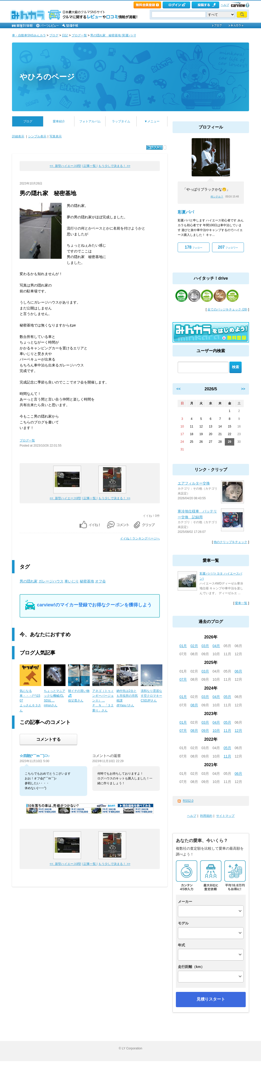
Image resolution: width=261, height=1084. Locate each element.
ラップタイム (121, 121)
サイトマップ (225, 816)
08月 (194, 705)
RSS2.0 (188, 801)
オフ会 (100, 581)
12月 (238, 731)
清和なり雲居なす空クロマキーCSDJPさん (151, 695)
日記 (65, 35)
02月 (194, 646)
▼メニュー (152, 121)
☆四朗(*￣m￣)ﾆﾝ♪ (35, 756)
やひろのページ (47, 77)
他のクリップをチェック (230, 542)
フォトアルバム (90, 121)
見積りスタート (211, 999)
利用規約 (206, 816)
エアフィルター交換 (194, 483)
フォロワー (228, 247)
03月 (205, 646)
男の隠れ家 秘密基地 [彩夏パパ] (113, 35)
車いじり (71, 581)
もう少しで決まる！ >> (114, 166)
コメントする (48, 739)
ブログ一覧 (79, 35)
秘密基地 (87, 581)
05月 (227, 697)
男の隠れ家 (28, 581)
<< (178, 389)
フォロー (193, 247)
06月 (238, 671)
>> (243, 389)
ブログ (53, 35)
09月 (205, 731)
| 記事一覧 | (90, 166)
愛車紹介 (59, 121)
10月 (216, 731)
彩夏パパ (186, 212)
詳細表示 (18, 136)
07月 (183, 679)
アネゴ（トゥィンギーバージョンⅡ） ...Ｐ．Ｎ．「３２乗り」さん (103, 700)
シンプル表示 (37, 136)
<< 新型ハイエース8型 (65, 166)
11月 (227, 731)
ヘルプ (225, 4)
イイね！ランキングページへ (140, 538)
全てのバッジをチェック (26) (227, 309)
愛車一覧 (241, 603)
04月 (216, 646)
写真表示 (55, 136)
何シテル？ (217, 196)
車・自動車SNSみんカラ (29, 35)
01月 (183, 646)
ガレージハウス (50, 581)
